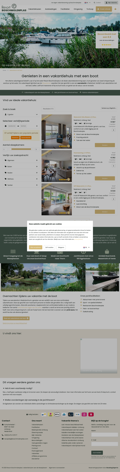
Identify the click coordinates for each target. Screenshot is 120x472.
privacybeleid (78, 239)
